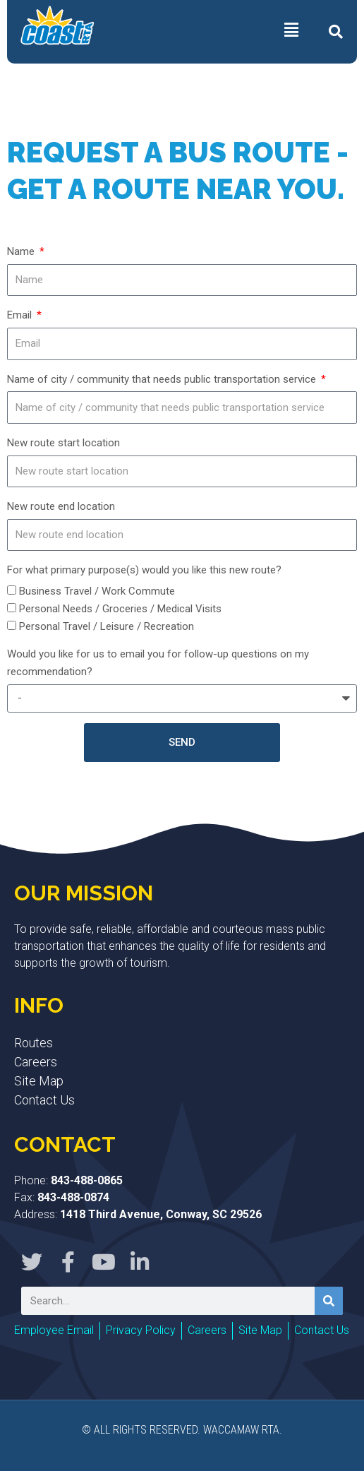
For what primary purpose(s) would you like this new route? (144, 570)
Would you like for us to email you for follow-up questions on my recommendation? (158, 663)
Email (21, 315)
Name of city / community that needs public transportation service (163, 379)
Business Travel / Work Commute (97, 591)
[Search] (329, 1301)
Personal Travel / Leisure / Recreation (106, 626)
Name (22, 251)
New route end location (61, 506)
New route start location (63, 442)
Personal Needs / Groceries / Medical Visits (120, 608)
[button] (336, 32)
